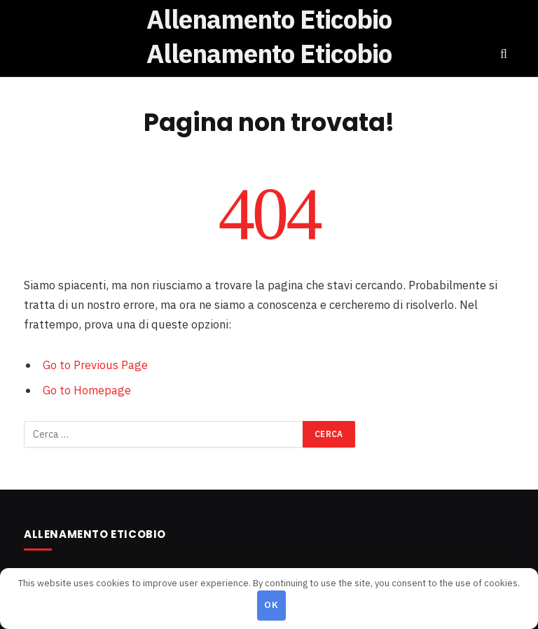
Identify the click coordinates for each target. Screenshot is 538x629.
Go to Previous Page (95, 365)
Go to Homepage (87, 390)
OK (271, 605)
